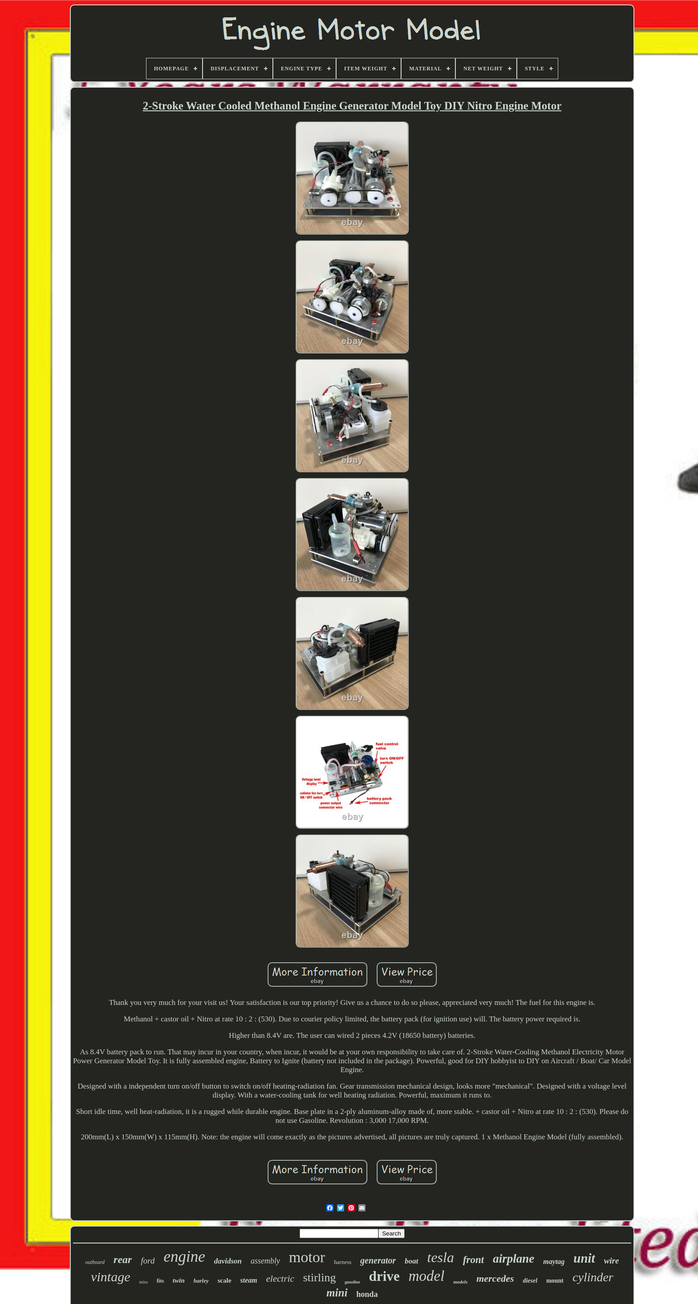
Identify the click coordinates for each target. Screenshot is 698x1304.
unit (584, 1258)
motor (307, 1257)
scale (224, 1280)
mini (336, 1293)
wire (611, 1260)
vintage (110, 1276)
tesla (440, 1257)
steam (248, 1280)
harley (201, 1280)
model (427, 1276)
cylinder (592, 1277)
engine (184, 1256)
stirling (319, 1277)
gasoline (352, 1282)
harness (342, 1262)
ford (147, 1260)
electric (280, 1278)
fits (160, 1281)
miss (143, 1281)
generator (378, 1260)
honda (367, 1294)
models (460, 1281)
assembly (265, 1260)
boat (411, 1261)
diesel (530, 1280)
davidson (228, 1261)
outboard (95, 1262)
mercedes (495, 1278)
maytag (553, 1261)
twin (179, 1280)
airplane (513, 1258)
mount (555, 1280)
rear (123, 1259)
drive (384, 1276)
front (473, 1259)
